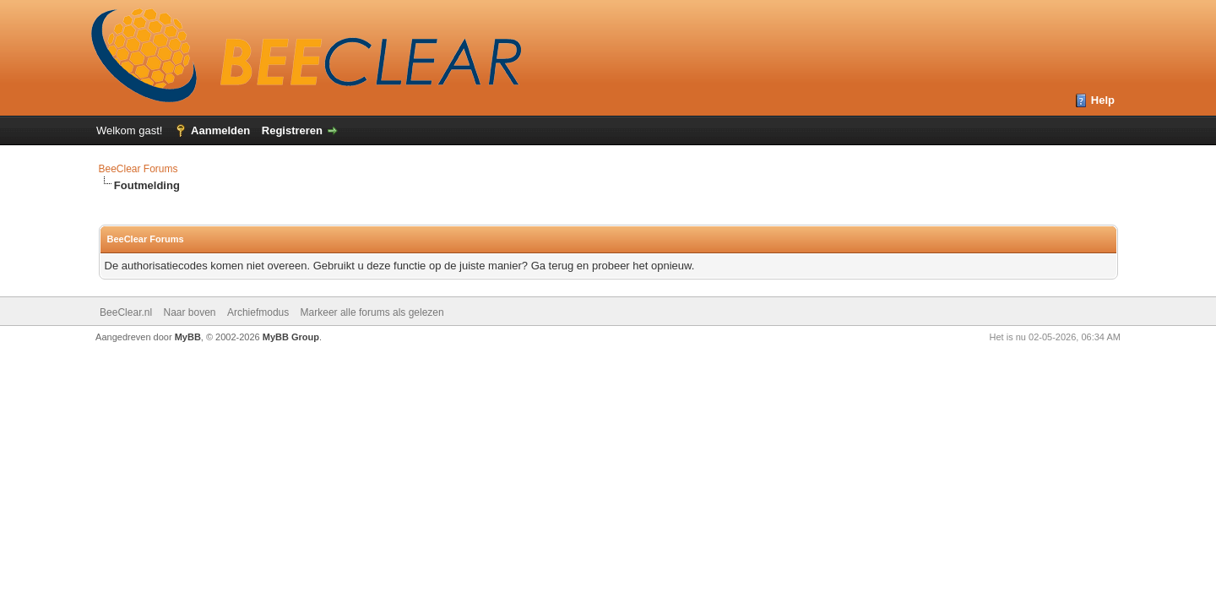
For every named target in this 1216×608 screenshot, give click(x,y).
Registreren (292, 130)
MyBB (188, 337)
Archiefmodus (258, 312)
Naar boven (189, 312)
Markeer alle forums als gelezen (372, 312)
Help (1103, 100)
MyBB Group (291, 337)
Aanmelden (220, 130)
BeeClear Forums (138, 169)
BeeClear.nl (126, 312)
